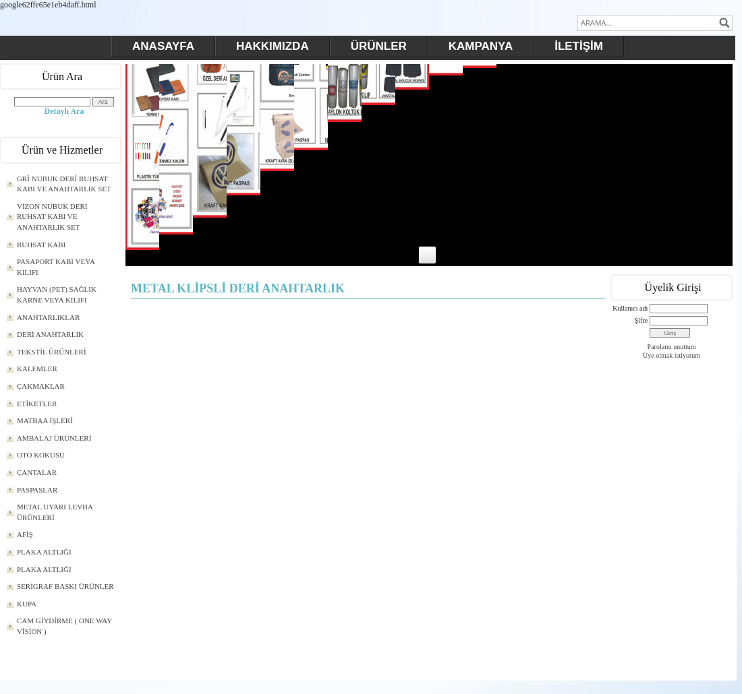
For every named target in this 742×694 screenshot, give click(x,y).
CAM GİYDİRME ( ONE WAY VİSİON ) (64, 626)
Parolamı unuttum (672, 346)
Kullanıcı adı (630, 308)
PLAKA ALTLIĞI (44, 552)
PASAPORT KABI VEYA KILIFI (56, 266)
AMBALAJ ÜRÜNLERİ (54, 438)
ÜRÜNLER (379, 46)
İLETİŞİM (578, 46)
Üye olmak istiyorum (671, 355)
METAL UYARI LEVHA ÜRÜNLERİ (55, 512)
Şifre (641, 320)
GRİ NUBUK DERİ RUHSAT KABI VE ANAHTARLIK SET (64, 184)
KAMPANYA (481, 46)
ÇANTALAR (37, 472)
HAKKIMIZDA (272, 46)
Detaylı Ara (64, 111)
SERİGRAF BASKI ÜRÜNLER (65, 586)
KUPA (26, 604)
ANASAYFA (163, 46)
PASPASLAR (37, 490)
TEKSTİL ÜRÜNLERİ (51, 352)
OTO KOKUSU (41, 455)
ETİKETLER (37, 404)
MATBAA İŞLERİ (45, 420)
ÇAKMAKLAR (41, 386)
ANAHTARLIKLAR (48, 317)
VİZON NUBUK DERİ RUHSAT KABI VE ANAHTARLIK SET (52, 216)
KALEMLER (37, 369)
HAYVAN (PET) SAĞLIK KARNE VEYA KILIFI (56, 294)
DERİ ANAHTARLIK (50, 334)
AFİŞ (25, 534)
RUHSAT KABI (41, 245)
